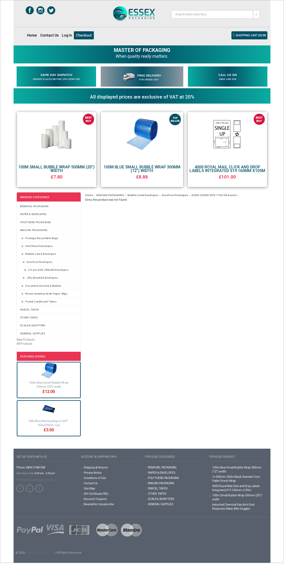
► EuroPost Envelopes (36, 264)
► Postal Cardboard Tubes (38, 305)
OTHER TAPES (28, 321)
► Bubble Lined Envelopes (38, 255)
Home (32, 35)
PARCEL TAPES (29, 313)
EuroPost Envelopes (175, 194)
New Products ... (27, 344)
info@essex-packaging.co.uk (35, 484)
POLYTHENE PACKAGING (35, 222)
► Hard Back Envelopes (36, 247)
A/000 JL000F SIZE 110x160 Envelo (213, 194)
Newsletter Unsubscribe (99, 509)
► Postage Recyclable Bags (39, 239)
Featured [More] (32, 361)
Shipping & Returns (96, 472)
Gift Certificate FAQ (96, 498)
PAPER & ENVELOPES (33, 214)
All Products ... (26, 348)
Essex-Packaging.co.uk (40, 557)
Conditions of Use (95, 483)
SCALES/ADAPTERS (32, 330)
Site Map (89, 493)
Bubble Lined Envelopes (142, 194)
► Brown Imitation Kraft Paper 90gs (45, 297)
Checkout (84, 35)
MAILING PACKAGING (33, 230)
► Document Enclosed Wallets (41, 288)
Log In (67, 35)
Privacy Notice (93, 477)
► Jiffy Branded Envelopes (39, 280)
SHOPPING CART (251, 35)
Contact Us (49, 35)
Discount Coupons (95, 504)
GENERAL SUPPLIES (32, 338)
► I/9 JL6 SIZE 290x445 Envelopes (45, 272)
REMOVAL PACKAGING (34, 206)
